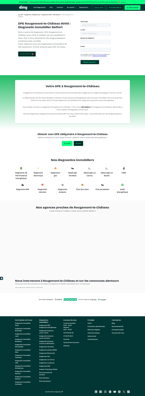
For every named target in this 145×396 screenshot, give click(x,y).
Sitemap (66, 346)
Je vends (67, 143)
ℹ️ (2, 278)
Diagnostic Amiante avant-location (46, 337)
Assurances (92, 336)
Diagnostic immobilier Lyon (23, 335)
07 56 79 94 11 (68, 336)
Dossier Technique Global (48, 369)
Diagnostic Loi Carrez (47, 360)
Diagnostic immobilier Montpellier (23, 346)
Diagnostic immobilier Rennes (23, 372)
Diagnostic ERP (22, 189)
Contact (66, 339)
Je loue (78, 143)
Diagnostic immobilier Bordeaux (23, 340)
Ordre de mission (94, 333)
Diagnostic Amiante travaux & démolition (46, 342)
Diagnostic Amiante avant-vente (46, 332)
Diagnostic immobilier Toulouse (23, 356)
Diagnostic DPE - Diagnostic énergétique (47, 326)
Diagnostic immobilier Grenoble (23, 383)
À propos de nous (118, 333)
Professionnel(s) (118, 330)
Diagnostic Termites (46, 347)
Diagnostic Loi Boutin (46, 363)
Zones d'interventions (71, 342)
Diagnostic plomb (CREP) (48, 350)
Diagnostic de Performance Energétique (21, 175)
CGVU (90, 323)
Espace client (98, 7)
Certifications (93, 339)
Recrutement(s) (117, 326)
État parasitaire (102, 189)
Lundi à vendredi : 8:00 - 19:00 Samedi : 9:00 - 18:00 (69, 326)
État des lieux (44, 378)
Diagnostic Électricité (47, 353)
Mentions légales (94, 330)
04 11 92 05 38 (68, 333)
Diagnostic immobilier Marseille (23, 330)
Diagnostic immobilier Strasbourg (23, 367)
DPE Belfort (86, 107)
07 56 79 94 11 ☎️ (27, 54)
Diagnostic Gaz (44, 356)
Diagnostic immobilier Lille (23, 362)
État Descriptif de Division (45, 374)
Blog (113, 323)
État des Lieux (82, 189)
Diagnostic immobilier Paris (23, 324)
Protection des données (96, 326)
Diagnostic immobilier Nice (23, 351)
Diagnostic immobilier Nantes (23, 378)
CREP (124, 173)
